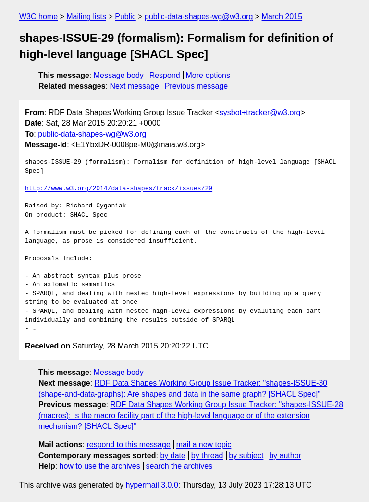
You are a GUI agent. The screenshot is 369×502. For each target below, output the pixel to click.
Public (125, 17)
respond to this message (128, 444)
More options (208, 75)
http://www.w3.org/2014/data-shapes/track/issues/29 (118, 188)
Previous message (196, 86)
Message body (119, 75)
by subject (246, 455)
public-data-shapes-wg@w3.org (199, 17)
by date (172, 455)
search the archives (179, 466)
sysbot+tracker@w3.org (260, 112)
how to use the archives (100, 466)
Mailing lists (86, 17)
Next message (134, 86)
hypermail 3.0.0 (151, 485)
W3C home (38, 17)
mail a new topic (204, 444)
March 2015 (282, 17)
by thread (207, 455)
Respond (164, 75)
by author (285, 455)
